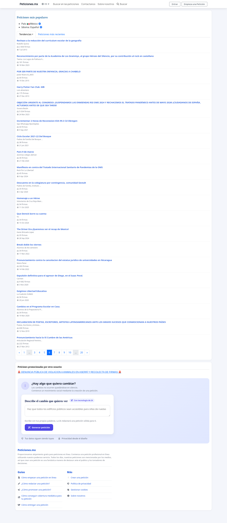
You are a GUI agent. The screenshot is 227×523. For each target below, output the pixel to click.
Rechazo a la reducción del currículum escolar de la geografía (49, 40)
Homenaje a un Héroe (28, 198)
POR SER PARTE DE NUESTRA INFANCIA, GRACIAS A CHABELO (48, 71)
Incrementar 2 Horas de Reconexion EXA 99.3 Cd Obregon (47, 120)
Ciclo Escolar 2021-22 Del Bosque (34, 136)
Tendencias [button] (25, 34)
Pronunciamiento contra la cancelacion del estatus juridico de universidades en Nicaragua (64, 260)
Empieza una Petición (194, 4)
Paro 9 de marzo (25, 151)
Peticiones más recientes (51, 34)
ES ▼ (45, 4)
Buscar (121, 4)
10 (69, 352)
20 (81, 352)
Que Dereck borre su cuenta (31, 213)
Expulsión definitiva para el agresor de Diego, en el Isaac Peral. (50, 275)
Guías (21, 472)
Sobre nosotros (106, 4)
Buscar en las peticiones (66, 4)
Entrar (175, 4)
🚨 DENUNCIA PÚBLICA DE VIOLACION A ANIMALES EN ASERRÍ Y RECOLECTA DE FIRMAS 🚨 (69, 372)
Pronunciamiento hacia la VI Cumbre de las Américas (45, 337)
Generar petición (39, 427)
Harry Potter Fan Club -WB (30, 87)
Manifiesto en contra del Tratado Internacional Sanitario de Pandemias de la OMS (60, 167)
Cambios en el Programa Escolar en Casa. (38, 306)
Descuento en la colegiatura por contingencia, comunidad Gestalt (51, 182)
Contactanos (88, 4)
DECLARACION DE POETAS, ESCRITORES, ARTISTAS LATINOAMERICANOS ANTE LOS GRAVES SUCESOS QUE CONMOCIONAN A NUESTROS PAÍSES (91, 322)
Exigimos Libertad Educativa (32, 291)
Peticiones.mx (29, 4)
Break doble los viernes (29, 244)
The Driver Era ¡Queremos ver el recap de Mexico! (43, 229)
